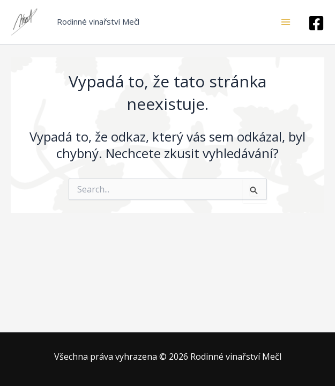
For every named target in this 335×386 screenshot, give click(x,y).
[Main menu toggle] (285, 22)
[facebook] (316, 23)
